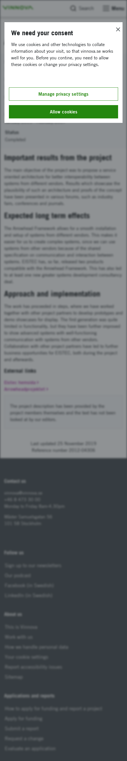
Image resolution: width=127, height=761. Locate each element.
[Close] (118, 29)
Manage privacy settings (63, 94)
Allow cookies (63, 112)
